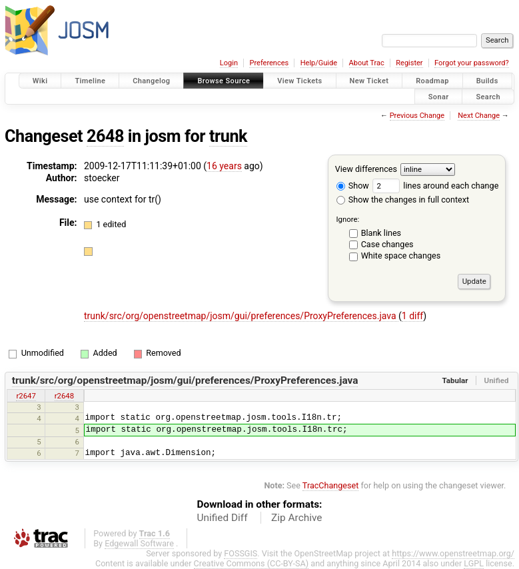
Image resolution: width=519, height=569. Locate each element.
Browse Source (223, 81)
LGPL (474, 563)
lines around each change (435, 186)
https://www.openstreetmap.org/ (453, 553)
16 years (224, 166)
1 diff (413, 315)
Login (229, 63)
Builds (487, 81)
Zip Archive (296, 518)
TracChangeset (330, 485)
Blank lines (381, 233)
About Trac (366, 63)
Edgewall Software (139, 543)
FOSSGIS (240, 553)
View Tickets (299, 81)
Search (488, 96)
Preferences (268, 63)
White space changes (401, 256)
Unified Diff (222, 518)
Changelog (151, 81)
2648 (105, 136)
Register (409, 63)
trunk (228, 136)
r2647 (25, 395)
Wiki (40, 81)
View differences (366, 169)
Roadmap (432, 81)
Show (352, 186)
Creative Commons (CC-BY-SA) (251, 563)
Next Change (479, 115)
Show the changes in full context (402, 200)
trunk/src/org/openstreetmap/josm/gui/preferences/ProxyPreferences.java (241, 315)
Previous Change (417, 115)
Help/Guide (318, 63)
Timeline (90, 81)
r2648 (64, 395)
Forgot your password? (471, 63)
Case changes (387, 244)
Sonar (438, 96)
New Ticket (369, 81)
